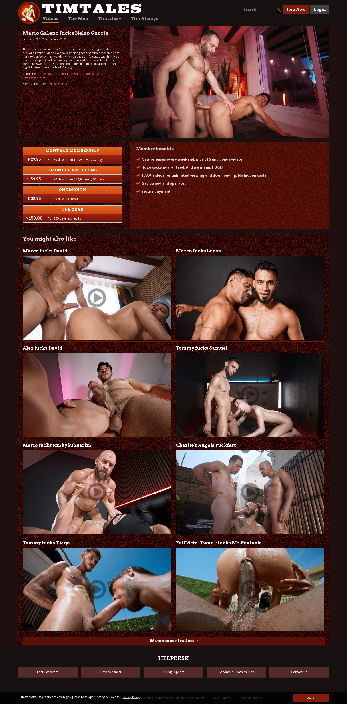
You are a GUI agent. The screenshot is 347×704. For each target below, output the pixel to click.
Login (320, 9)
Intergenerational (34, 77)
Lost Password (47, 672)
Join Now (296, 9)
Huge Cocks (46, 74)
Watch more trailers (171, 640)
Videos (50, 18)
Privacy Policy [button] (131, 697)
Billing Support (173, 672)
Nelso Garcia (58, 84)
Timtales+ (109, 18)
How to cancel (110, 672)
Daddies (88, 74)
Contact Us (299, 672)
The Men (78, 18)
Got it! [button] (311, 698)
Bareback (62, 74)
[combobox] (262, 9)
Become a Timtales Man (236, 672)
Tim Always (144, 18)
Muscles (75, 74)
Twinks (99, 74)
